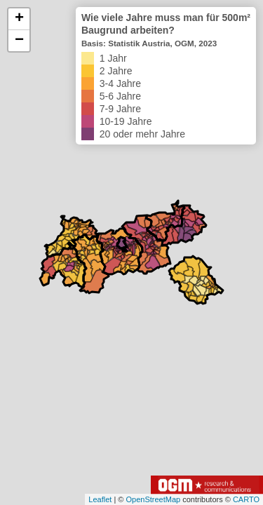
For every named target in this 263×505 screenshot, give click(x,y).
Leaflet (100, 499)
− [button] (19, 40)
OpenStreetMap (153, 499)
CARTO (246, 499)
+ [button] (19, 18)
